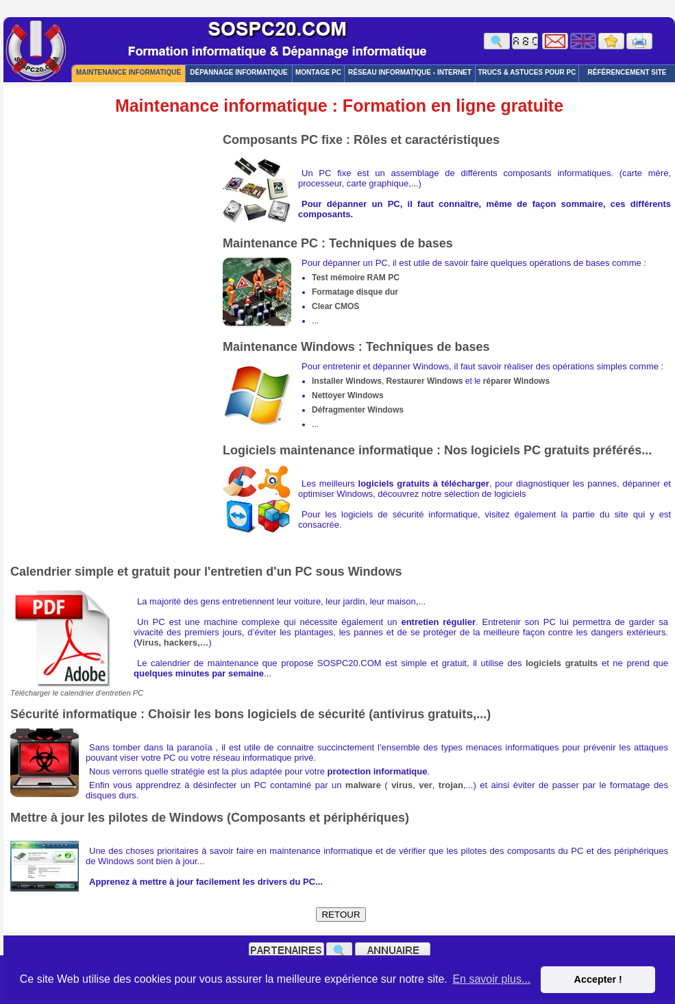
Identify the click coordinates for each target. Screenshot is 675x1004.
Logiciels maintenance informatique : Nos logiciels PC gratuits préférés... (437, 450)
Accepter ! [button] (598, 979)
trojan (451, 785)
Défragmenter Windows (358, 410)
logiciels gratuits (562, 663)
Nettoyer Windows (348, 395)
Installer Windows (347, 381)
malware (363, 785)
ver (425, 785)
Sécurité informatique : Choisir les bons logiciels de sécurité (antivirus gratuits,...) (250, 714)
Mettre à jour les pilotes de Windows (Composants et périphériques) (209, 817)
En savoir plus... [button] (491, 979)
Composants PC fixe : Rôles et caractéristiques (361, 140)
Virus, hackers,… (172, 642)
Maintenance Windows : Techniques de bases (356, 347)
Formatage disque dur (355, 292)
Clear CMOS (335, 306)
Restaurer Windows (424, 381)
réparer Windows (516, 381)
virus (402, 785)
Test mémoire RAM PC (356, 277)
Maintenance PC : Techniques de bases (338, 243)
